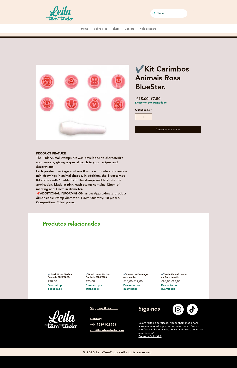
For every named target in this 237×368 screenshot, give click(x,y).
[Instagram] (178, 309)
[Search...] (168, 13)
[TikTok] (192, 309)
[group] (117, 266)
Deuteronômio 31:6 (149, 336)
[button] (197, 12)
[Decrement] (138, 117)
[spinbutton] (143, 117)
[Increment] (149, 117)
